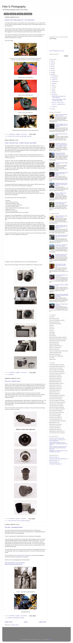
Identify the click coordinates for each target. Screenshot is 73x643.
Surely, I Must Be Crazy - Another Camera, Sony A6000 (20, 143)
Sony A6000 (10, 374)
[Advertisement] (58, 25)
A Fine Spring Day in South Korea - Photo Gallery (61, 203)
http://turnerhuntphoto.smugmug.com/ (14, 564)
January (54, 106)
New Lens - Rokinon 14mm (12, 381)
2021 (52, 63)
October (54, 79)
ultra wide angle (23, 136)
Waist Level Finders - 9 (54, 457)
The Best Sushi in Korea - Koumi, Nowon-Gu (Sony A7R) (60, 265)
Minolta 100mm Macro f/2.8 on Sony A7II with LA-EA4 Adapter (61, 173)
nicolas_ (41, 639)
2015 (52, 74)
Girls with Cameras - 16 (54, 460)
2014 (52, 108)
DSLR (15, 520)
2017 (52, 70)
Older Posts (42, 622)
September (54, 81)
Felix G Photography (14, 6)
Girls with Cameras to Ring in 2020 (56, 438)
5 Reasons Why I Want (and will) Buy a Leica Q (61, 115)
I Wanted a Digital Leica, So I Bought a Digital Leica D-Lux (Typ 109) (61, 125)
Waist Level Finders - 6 (54, 462)
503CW (9, 617)
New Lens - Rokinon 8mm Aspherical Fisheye (60, 194)
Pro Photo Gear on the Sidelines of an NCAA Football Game (57, 440)
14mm (9, 520)
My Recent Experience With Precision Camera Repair (61, 255)
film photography (15, 617)
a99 (12, 520)
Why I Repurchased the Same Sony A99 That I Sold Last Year (61, 236)
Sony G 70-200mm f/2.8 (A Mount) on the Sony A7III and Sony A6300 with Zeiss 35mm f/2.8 (58, 447)
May (53, 89)
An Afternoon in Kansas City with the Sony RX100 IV (61, 245)
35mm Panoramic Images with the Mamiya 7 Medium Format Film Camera (61, 295)
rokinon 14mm (11, 136)
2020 (52, 64)
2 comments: (23, 518)
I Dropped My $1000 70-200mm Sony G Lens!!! (60, 154)
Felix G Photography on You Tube (56, 50)
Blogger (50, 639)
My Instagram (28, 14)
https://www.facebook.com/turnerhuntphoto (15, 562)
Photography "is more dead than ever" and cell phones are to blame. (58, 451)
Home (6, 14)
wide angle (29, 136)
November (54, 77)
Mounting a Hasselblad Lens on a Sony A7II (61, 275)
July (53, 85)
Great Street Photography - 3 (55, 463)
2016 (52, 72)
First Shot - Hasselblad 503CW (13, 527)
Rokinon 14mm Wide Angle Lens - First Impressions (19, 20)
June (53, 87)
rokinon (18, 520)
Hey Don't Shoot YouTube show (23, 555)
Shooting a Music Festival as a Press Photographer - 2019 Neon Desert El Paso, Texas (58, 443)
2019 (52, 66)
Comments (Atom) (15, 624)
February (54, 94)
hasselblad (21, 617)
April (53, 90)
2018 (52, 68)
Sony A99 (17, 136)
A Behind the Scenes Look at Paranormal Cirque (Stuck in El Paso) (61, 184)
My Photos (12, 14)
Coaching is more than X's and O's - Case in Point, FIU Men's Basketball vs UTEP (61, 144)
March (53, 92)
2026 (52, 61)
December (54, 75)
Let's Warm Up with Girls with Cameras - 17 (58, 458)
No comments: (24, 134)
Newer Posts (8, 622)
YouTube (20, 14)
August (53, 83)
